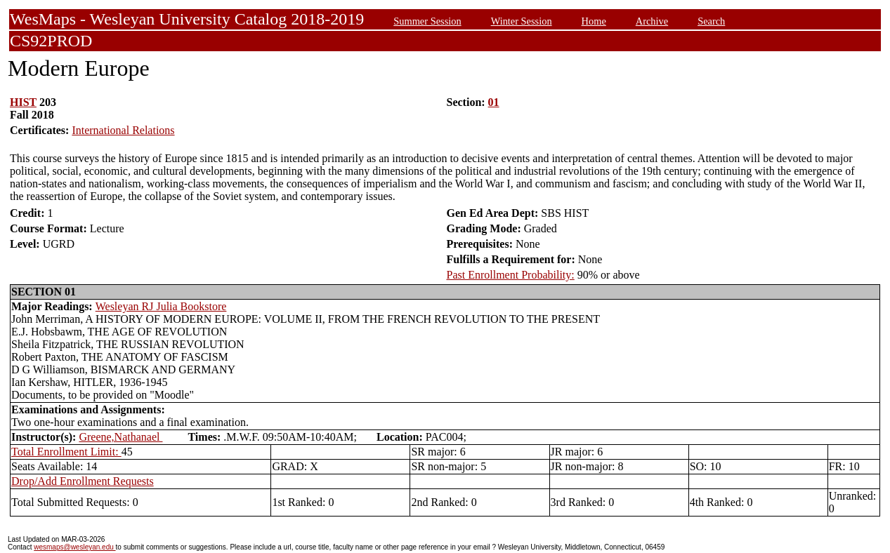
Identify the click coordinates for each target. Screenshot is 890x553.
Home (594, 21)
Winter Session (521, 21)
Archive (652, 21)
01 (493, 102)
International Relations (123, 130)
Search (711, 21)
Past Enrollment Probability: (511, 275)
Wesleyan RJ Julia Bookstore (161, 306)
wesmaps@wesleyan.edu (74, 547)
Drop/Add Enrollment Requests (82, 481)
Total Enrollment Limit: (66, 452)
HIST (23, 102)
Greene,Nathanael (120, 437)
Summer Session (427, 21)
